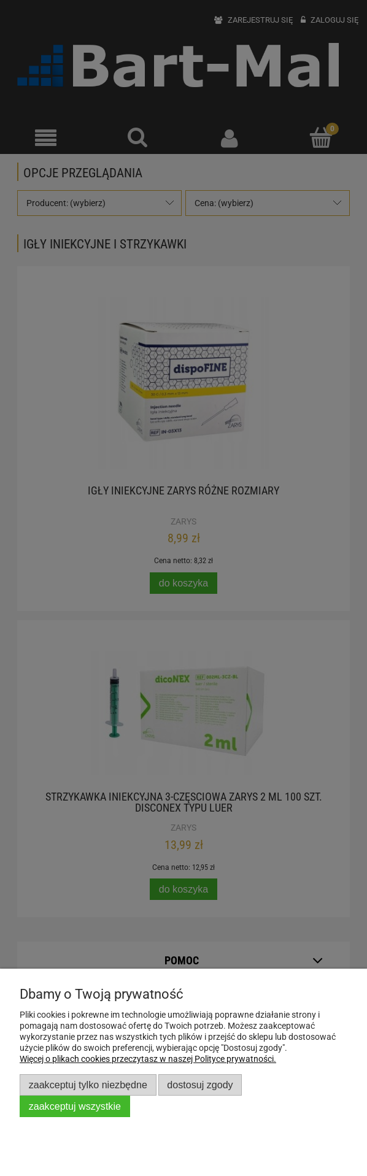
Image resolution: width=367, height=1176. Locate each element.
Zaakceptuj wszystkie (75, 1106)
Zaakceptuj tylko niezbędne (88, 1084)
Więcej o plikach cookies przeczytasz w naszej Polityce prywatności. (148, 1059)
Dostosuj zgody (200, 1084)
